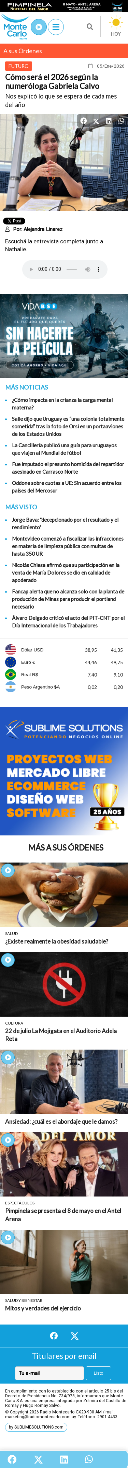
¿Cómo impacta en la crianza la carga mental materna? (62, 404)
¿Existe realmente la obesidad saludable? (56, 941)
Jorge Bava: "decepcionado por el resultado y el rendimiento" (65, 523)
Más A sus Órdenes (65, 847)
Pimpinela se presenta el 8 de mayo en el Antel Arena (63, 1214)
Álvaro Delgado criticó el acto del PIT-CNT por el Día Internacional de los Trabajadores (68, 621)
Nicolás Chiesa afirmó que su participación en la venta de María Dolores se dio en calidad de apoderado (65, 572)
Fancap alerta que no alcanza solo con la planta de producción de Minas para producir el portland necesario (68, 599)
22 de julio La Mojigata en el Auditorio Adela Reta (61, 1034)
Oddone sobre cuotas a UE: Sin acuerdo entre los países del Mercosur (67, 487)
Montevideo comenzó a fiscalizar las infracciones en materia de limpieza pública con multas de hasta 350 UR (68, 546)
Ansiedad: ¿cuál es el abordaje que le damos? (61, 1121)
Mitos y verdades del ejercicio (43, 1308)
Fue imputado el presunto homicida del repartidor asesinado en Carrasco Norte (68, 468)
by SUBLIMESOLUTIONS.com (36, 1427)
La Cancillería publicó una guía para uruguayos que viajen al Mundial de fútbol (64, 449)
